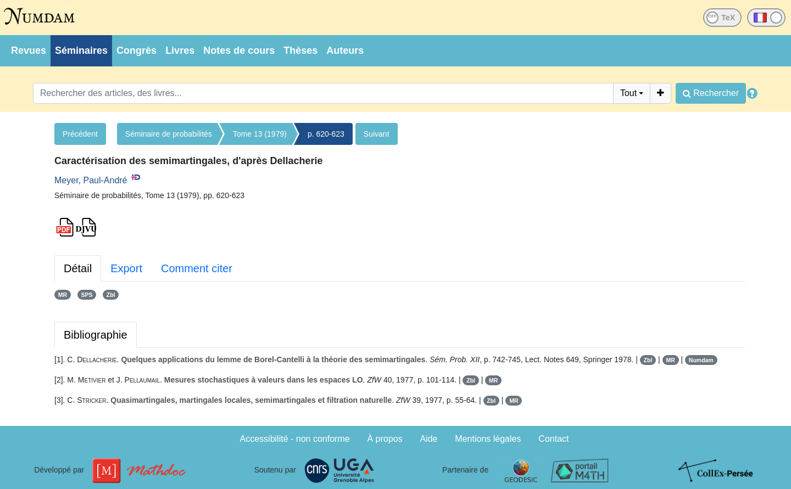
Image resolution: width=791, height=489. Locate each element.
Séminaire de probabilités (168, 134)
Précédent (80, 134)
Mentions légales (488, 438)
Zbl (111, 294)
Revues (28, 50)
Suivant (376, 134)
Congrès (136, 50)
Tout (628, 93)
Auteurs (345, 50)
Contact (553, 438)
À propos (385, 438)
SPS (86, 294)
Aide (428, 438)
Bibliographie (95, 335)
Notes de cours (239, 50)
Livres (179, 50)
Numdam (701, 360)
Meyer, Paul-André (90, 180)
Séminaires (81, 50)
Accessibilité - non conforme (295, 438)
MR (62, 294)
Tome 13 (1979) (260, 134)
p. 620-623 (326, 134)
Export (126, 268)
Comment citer (196, 268)
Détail (78, 268)
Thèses (300, 50)
